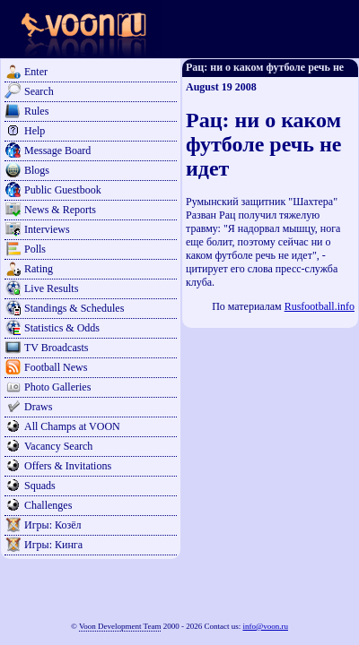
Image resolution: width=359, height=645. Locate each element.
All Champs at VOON (72, 426)
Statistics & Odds (62, 328)
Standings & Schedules (74, 308)
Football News (55, 367)
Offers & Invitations (67, 466)
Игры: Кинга (53, 544)
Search (39, 91)
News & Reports (60, 209)
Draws (38, 406)
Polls (35, 249)
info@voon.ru (265, 626)
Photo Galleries (57, 387)
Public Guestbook (62, 190)
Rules (36, 111)
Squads (40, 485)
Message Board (57, 150)
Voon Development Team (120, 626)
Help (34, 131)
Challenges (48, 505)
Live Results (51, 288)
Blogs (36, 170)
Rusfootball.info (320, 306)
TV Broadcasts (56, 347)
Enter (36, 71)
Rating (38, 268)
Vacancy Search (58, 446)
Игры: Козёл (52, 525)
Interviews (47, 229)
